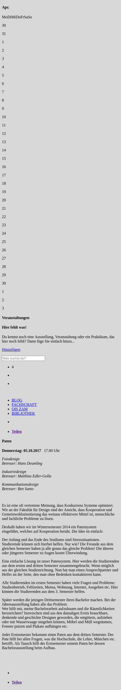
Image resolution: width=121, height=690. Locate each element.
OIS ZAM (20, 409)
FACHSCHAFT (24, 404)
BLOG (17, 400)
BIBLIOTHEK (23, 413)
